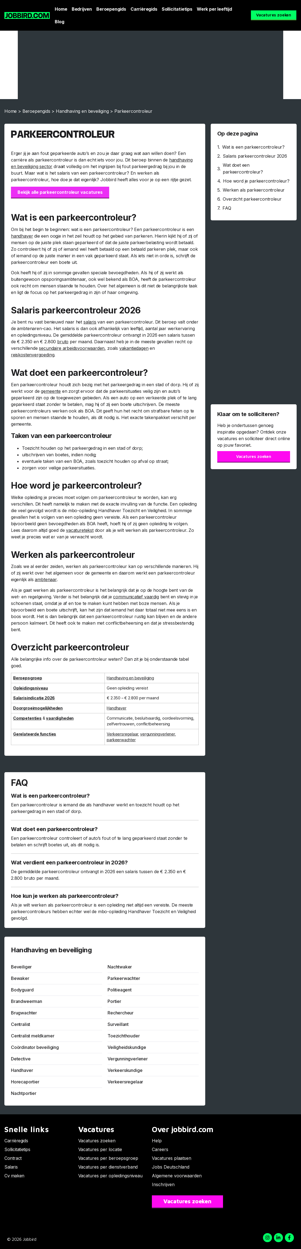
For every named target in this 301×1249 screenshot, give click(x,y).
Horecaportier (25, 1081)
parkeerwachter (121, 739)
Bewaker (20, 978)
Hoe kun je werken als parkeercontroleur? (64, 896)
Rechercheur (121, 1013)
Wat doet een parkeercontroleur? (54, 829)
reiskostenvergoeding (32, 354)
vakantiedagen (134, 348)
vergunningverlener (157, 734)
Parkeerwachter (124, 978)
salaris (89, 322)
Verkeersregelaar (122, 734)
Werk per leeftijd (214, 9)
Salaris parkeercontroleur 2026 (255, 156)
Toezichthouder (124, 1036)
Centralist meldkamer (32, 1036)
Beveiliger (21, 967)
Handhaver (22, 1070)
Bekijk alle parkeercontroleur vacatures (60, 192)
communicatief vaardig (136, 596)
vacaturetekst (80, 530)
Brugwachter (24, 1013)
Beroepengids (111, 9)
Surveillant (118, 1024)
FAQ (226, 208)
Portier (114, 1001)
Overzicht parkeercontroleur (252, 199)
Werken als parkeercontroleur (254, 190)
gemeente (51, 391)
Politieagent (120, 990)
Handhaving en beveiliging (82, 111)
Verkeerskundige (125, 1070)
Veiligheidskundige (127, 1047)
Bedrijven (82, 9)
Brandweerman (26, 1001)
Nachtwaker (120, 967)
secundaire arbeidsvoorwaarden (72, 348)
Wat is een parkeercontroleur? (50, 795)
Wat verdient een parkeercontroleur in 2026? (69, 862)
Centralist (20, 1024)
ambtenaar (45, 579)
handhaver (22, 236)
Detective (20, 1058)
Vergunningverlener (128, 1058)
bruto (62, 341)
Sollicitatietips (177, 9)
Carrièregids (144, 9)
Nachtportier (23, 1093)
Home (61, 9)
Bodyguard (22, 990)
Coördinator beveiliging (35, 1047)
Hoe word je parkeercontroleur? (256, 181)
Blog (59, 21)
